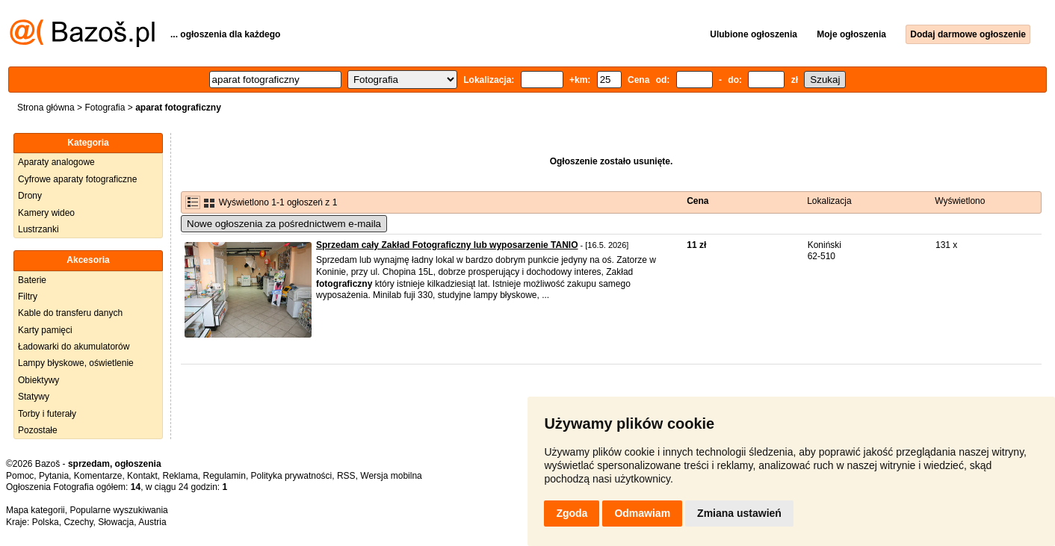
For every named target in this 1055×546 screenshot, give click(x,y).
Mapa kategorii (35, 510)
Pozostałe (38, 430)
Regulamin (224, 476)
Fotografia (104, 107)
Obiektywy (38, 380)
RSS (346, 476)
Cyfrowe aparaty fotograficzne (77, 179)
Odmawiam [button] (642, 513)
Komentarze (98, 476)
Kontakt (142, 476)
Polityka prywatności (291, 476)
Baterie (32, 280)
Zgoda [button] (571, 513)
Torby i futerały (47, 414)
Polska (45, 522)
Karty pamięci (45, 330)
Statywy (33, 396)
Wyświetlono (960, 201)
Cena (697, 201)
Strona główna (46, 107)
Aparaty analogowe (56, 162)
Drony (30, 195)
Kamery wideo (46, 213)
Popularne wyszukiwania (118, 510)
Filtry (27, 296)
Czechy (78, 522)
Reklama (179, 476)
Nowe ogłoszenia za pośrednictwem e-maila (284, 223)
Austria (152, 522)
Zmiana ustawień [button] (739, 513)
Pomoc (20, 476)
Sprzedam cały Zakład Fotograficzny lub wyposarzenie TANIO (447, 245)
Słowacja (116, 522)
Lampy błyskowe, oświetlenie (76, 363)
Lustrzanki (38, 229)
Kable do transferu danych (70, 313)
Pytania (54, 476)
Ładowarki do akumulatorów (73, 346)
